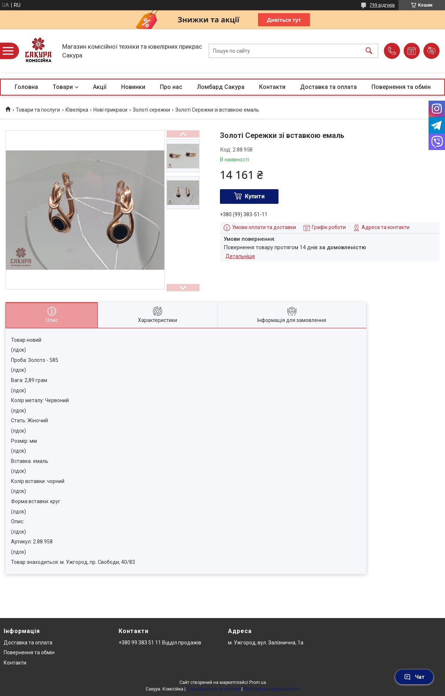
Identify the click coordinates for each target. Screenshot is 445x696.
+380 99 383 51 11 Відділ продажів (160, 643)
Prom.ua (257, 682)
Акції (99, 86)
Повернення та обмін (401, 86)
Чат (414, 677)
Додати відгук (431, 51)
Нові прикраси (110, 110)
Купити (255, 196)
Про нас (171, 86)
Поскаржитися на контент (213, 689)
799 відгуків (382, 5)
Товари (63, 86)
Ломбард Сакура (220, 86)
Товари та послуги (38, 110)
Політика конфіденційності (272, 689)
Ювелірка (77, 110)
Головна (26, 86)
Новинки (133, 86)
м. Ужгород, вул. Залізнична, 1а (265, 643)
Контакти (272, 86)
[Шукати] (369, 51)
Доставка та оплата (328, 86)
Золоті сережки (151, 110)
